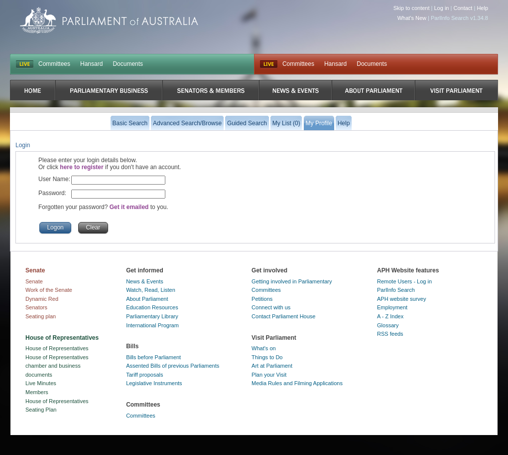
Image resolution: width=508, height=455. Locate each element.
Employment (392, 307)
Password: (52, 193)
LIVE (24, 64)
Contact (462, 8)
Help (482, 8)
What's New (411, 18)
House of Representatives (57, 348)
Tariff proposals (144, 375)
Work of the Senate (48, 290)
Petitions (262, 299)
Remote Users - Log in (404, 281)
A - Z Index (390, 316)
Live (268, 64)
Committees (54, 63)
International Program (152, 325)
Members (36, 392)
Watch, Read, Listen (150, 290)
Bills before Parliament (153, 357)
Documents (128, 63)
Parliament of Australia (109, 20)
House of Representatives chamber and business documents (57, 366)
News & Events (144, 281)
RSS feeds (390, 334)
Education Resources (152, 307)
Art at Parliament (272, 366)
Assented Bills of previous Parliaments (172, 366)
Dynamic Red (41, 299)
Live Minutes (40, 383)
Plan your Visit (269, 375)
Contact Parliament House (283, 316)
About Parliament (147, 299)
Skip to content (411, 8)
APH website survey (401, 299)
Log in (441, 8)
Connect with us (271, 307)
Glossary (387, 325)
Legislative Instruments (154, 383)
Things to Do (267, 357)
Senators (36, 307)
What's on (264, 348)
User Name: (54, 179)
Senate (34, 281)
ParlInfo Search (396, 290)
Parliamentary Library (152, 316)
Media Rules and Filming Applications (297, 383)
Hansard (91, 63)
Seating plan (40, 316)
